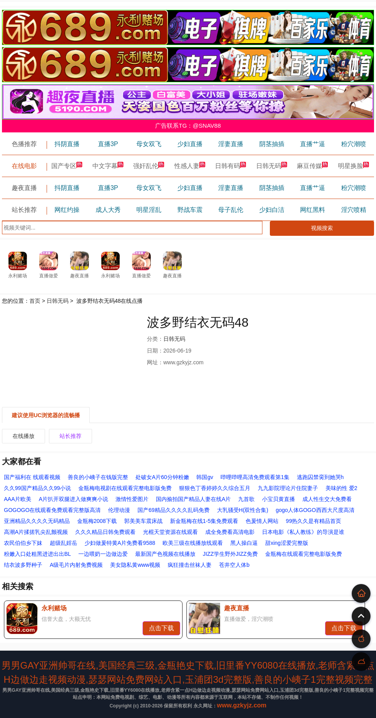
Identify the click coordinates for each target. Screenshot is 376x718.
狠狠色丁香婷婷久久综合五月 (214, 488)
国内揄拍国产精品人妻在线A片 (193, 499)
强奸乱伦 (148, 166)
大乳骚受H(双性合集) (242, 510)
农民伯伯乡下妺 (23, 543)
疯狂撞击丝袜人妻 (190, 565)
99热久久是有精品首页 (314, 521)
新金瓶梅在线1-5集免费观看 (204, 521)
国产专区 (67, 166)
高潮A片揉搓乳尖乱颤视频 (36, 532)
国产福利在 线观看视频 (32, 477)
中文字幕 (108, 166)
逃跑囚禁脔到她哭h (320, 477)
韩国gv (204, 477)
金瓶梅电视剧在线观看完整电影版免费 (125, 488)
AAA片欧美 (17, 499)
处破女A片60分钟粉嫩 (162, 477)
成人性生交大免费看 (327, 499)
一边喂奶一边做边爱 (103, 554)
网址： (155, 362)
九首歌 (246, 499)
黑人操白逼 (244, 543)
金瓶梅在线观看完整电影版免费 (303, 554)
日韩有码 (230, 166)
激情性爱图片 (132, 499)
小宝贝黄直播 (278, 499)
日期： (155, 350)
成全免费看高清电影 (230, 532)
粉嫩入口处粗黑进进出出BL (37, 554)
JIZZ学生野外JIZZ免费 (230, 554)
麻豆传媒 (312, 166)
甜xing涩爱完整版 (286, 543)
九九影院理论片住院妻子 (288, 488)
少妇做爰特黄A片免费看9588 (120, 543)
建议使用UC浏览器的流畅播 (46, 415)
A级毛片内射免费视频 (76, 565)
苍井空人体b (234, 565)
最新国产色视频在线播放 (165, 554)
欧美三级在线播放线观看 (193, 543)
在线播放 (23, 436)
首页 (34, 301)
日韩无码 (271, 166)
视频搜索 (322, 228)
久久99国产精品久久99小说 (37, 488)
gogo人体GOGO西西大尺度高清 (315, 510)
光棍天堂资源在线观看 (170, 532)
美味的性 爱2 (341, 488)
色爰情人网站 (262, 521)
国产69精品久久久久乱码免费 (173, 510)
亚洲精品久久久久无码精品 (37, 521)
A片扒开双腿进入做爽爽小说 (73, 499)
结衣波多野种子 (23, 565)
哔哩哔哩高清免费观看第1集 (255, 477)
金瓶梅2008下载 (97, 521)
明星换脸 (353, 166)
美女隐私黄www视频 (135, 565)
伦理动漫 (119, 510)
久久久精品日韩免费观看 (105, 532)
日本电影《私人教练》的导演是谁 (303, 532)
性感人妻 (190, 166)
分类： (155, 339)
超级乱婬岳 (63, 543)
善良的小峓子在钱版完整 (98, 477)
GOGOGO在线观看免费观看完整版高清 (52, 510)
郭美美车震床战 (143, 521)
